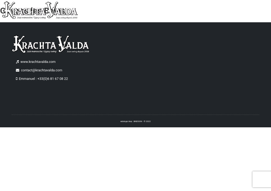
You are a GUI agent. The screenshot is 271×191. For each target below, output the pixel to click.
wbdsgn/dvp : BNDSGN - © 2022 (135, 121)
